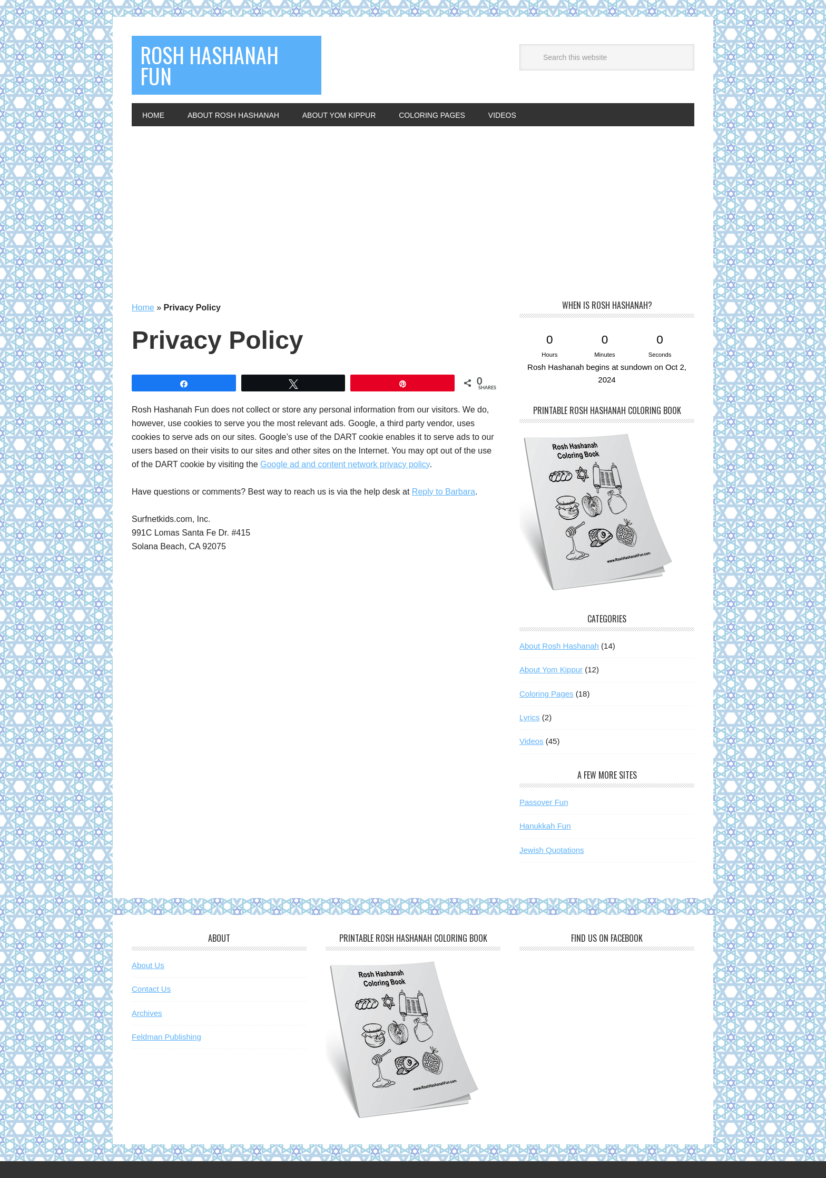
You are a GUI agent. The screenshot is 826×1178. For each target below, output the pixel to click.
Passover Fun (543, 802)
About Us (148, 965)
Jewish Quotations (551, 849)
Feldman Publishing (166, 1036)
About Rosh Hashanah (559, 645)
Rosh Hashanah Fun (209, 65)
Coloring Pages (546, 693)
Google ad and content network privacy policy (345, 464)
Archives (147, 1013)
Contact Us (151, 988)
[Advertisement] (413, 205)
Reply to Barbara (443, 491)
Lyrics (529, 717)
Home (143, 307)
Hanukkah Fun (545, 825)
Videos (531, 741)
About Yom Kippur (551, 669)
